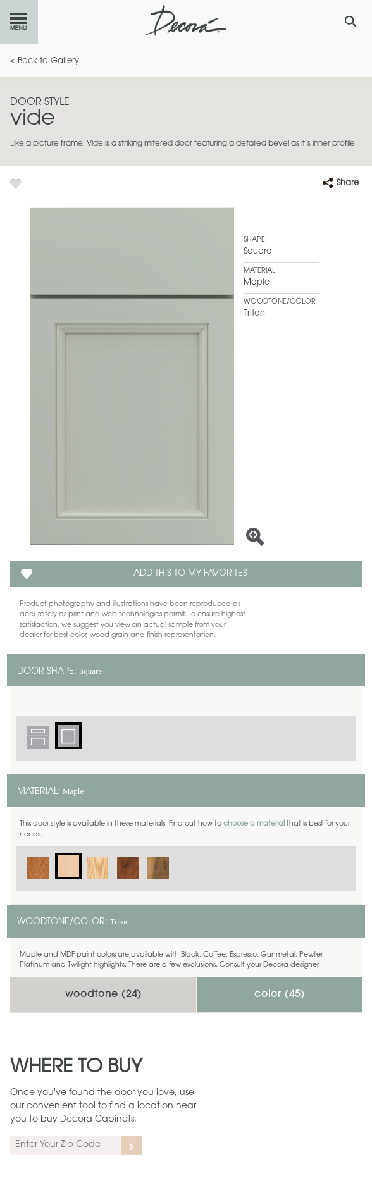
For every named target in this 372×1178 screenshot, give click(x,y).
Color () (279, 995)
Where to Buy (76, 1067)
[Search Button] (350, 21)
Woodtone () (103, 995)
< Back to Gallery (44, 61)
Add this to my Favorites (190, 573)
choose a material (254, 824)
